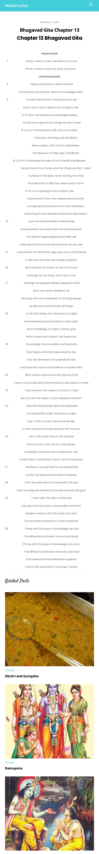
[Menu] (90, 4)
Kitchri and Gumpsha (22, 676)
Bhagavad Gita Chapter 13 (49, 30)
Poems (9, 670)
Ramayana (14, 768)
